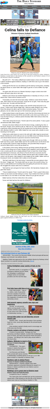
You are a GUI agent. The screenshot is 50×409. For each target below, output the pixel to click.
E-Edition (25, 6)
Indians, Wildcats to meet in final (19, 341)
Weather (25, 8)
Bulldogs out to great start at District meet (22, 371)
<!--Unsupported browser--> (25, 395)
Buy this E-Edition (25, 249)
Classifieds (15, 8)
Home (5, 6)
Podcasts (5, 8)
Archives (35, 6)
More (44, 8)
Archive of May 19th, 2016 (25, 246)
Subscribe (15, 6)
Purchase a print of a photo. (25, 220)
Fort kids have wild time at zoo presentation (23, 288)
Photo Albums (45, 6)
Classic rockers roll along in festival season (23, 330)
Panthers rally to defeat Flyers (18, 360)
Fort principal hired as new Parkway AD (15, 253)
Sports (34, 8)
